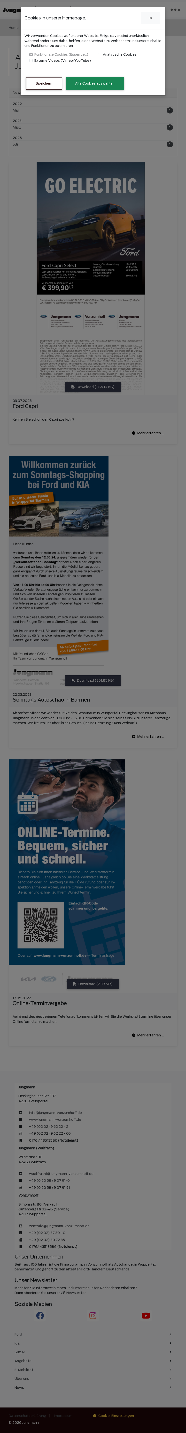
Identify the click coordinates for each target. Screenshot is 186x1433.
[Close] (150, 18)
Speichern (44, 83)
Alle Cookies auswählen (95, 83)
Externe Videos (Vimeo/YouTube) (62, 60)
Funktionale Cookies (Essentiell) (61, 54)
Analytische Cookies (120, 54)
